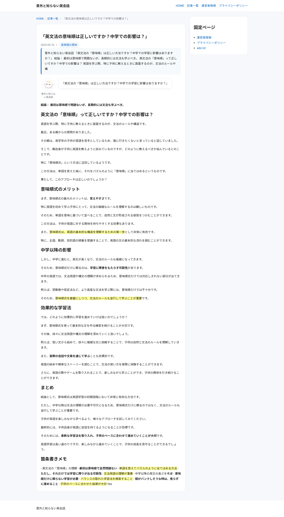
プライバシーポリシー (233, 5)
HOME (180, 5)
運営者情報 (208, 5)
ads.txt (201, 48)
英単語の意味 (69, 45)
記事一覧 (193, 5)
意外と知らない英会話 (53, 6)
